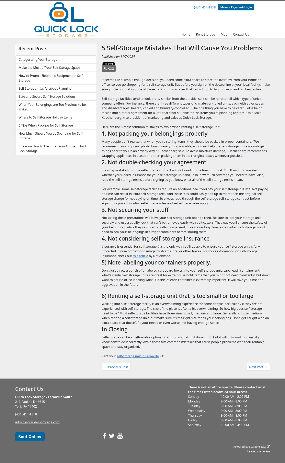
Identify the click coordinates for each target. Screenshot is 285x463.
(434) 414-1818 (205, 7)
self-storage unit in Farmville (138, 356)
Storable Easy (259, 446)
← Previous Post (116, 367)
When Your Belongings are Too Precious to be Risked (52, 106)
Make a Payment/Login (236, 7)
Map (224, 34)
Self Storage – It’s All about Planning (45, 88)
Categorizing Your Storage (38, 59)
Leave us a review (258, 451)
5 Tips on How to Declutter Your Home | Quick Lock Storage (53, 148)
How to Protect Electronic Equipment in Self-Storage (51, 78)
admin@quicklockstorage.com (37, 422)
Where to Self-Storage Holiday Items (45, 117)
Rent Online (29, 436)
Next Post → (258, 367)
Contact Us (241, 34)
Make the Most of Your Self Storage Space (49, 67)
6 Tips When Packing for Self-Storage (46, 125)
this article (140, 256)
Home (185, 34)
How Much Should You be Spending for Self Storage (50, 135)
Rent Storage (205, 34)
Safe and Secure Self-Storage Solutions (47, 96)
